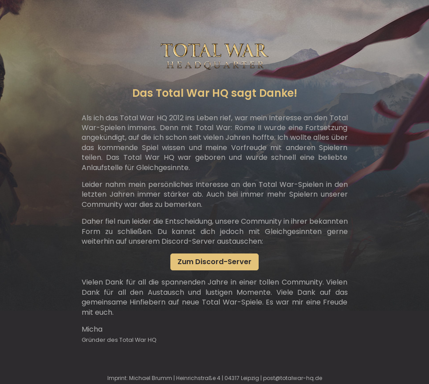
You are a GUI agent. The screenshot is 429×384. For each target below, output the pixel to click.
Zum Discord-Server (214, 262)
